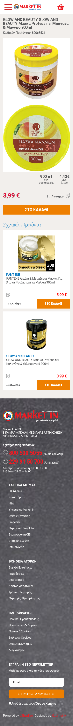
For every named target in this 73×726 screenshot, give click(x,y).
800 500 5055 (22, 452)
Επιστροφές (16, 580)
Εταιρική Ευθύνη (19, 541)
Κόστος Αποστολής (21, 586)
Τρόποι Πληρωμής (20, 592)
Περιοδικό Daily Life (21, 528)
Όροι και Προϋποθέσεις (24, 619)
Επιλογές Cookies (20, 637)
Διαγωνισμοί (17, 650)
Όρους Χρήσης (46, 703)
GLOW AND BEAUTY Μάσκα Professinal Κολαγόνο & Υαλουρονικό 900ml (32, 362)
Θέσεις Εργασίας (19, 516)
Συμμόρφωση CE (19, 534)
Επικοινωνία (16, 547)
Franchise (15, 522)
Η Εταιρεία (15, 491)
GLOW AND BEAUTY (20, 356)
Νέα (11, 503)
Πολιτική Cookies (20, 631)
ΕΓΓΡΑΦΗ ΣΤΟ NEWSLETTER (36, 694)
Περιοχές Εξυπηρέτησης (24, 598)
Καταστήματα (17, 497)
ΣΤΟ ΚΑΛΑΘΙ (36, 209)
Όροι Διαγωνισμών (20, 644)
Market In (27, 7)
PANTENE (13, 274)
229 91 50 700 (23, 461)
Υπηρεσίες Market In (21, 509)
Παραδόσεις (16, 574)
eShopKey (26, 715)
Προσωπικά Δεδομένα (23, 625)
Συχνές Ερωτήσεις (20, 567)
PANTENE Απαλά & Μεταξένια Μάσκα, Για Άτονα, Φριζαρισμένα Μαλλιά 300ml (34, 280)
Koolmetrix (59, 715)
